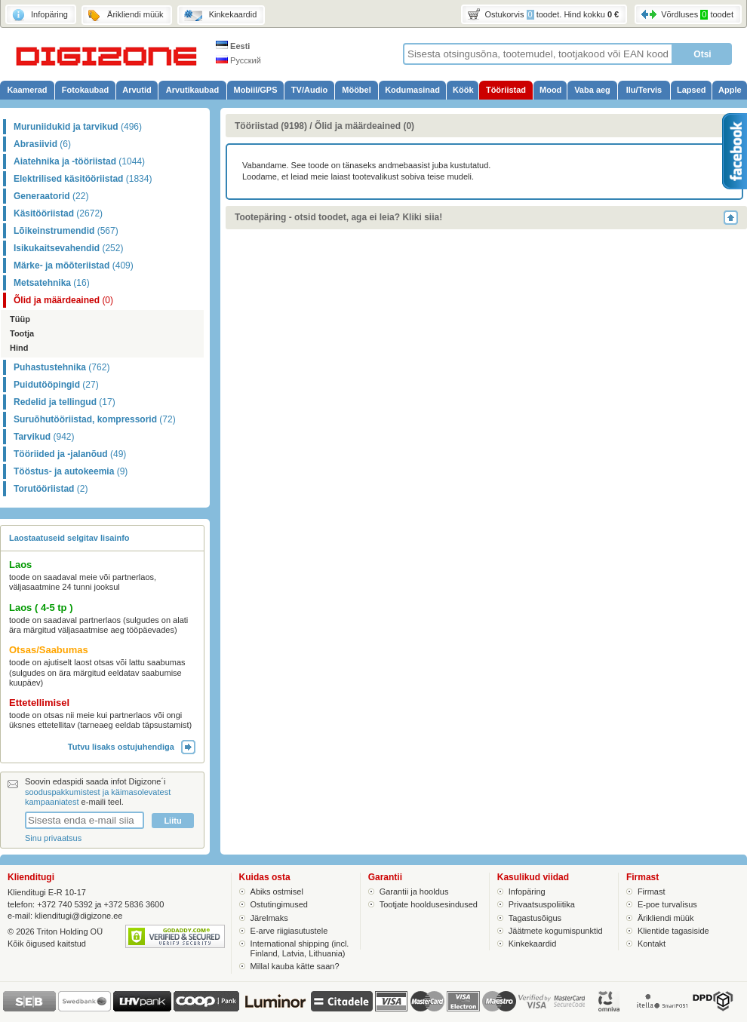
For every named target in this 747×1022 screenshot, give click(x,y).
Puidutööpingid (56, 384)
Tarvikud (44, 436)
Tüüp (20, 319)
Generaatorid (51, 196)
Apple (730, 89)
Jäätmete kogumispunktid (556, 930)
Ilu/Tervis (644, 89)
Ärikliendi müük (666, 917)
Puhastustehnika (61, 367)
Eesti (233, 46)
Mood (550, 89)
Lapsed (691, 89)
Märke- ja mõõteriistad (74, 265)
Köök (463, 89)
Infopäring (527, 891)
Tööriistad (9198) (271, 126)
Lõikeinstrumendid (66, 230)
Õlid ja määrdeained (63, 300)
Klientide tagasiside (673, 930)
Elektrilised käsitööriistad (83, 178)
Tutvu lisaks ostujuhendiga (131, 746)
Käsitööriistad (58, 213)
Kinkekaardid (533, 943)
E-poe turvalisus (667, 904)
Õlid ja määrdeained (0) (364, 126)
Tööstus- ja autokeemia (71, 471)
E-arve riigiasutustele (289, 930)
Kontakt (652, 943)
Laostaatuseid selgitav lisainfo (69, 537)
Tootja (22, 333)
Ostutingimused (279, 904)
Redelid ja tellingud (64, 402)
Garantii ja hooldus (414, 891)
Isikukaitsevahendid (68, 248)
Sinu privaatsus (53, 837)
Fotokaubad (85, 89)
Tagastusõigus (535, 917)
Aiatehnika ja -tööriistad (79, 161)
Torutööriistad (51, 488)
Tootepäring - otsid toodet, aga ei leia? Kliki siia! (338, 217)
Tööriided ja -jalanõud (70, 454)
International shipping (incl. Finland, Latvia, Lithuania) (300, 948)
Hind (19, 347)
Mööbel (356, 89)
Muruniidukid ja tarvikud (78, 126)
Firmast (652, 891)
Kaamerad (27, 89)
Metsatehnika (52, 282)
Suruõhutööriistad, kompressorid (95, 419)
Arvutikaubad (192, 89)
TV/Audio (309, 89)
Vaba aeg (592, 89)
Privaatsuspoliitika (542, 904)
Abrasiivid (42, 144)
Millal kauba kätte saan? (295, 966)
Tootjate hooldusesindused (429, 904)
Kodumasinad (412, 89)
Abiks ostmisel (277, 891)
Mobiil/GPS (255, 89)
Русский (238, 60)
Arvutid (137, 89)
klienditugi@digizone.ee (78, 915)
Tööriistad (506, 89)
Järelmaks (269, 917)
